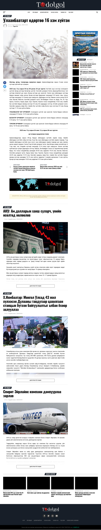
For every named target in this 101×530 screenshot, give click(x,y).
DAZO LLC (76, 527)
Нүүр (29, 12)
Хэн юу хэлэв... (54, 12)
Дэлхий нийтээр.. (44, 12)
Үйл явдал (35, 12)
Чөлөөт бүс (63, 12)
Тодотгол (15, 26)
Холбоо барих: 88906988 (72, 520)
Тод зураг (70, 12)
